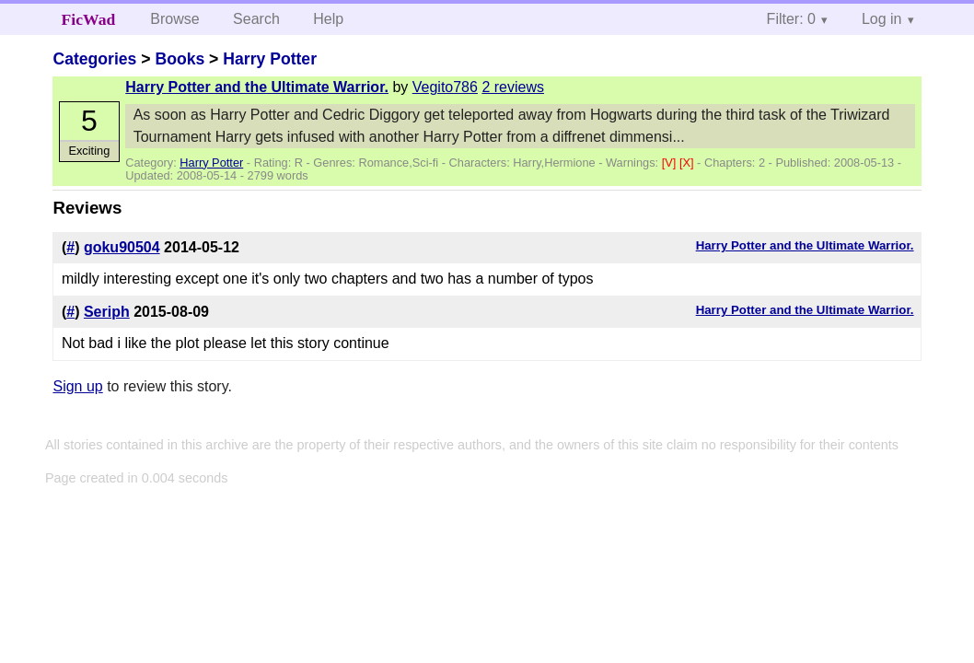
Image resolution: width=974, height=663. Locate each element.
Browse (174, 19)
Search (256, 19)
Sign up (77, 386)
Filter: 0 (791, 19)
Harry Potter (270, 59)
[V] (670, 162)
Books (179, 59)
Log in (882, 19)
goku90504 (122, 247)
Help (328, 19)
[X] (688, 162)
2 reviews (512, 87)
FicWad (89, 19)
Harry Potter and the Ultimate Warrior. (256, 87)
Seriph (107, 312)
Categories (94, 59)
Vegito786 (445, 87)
